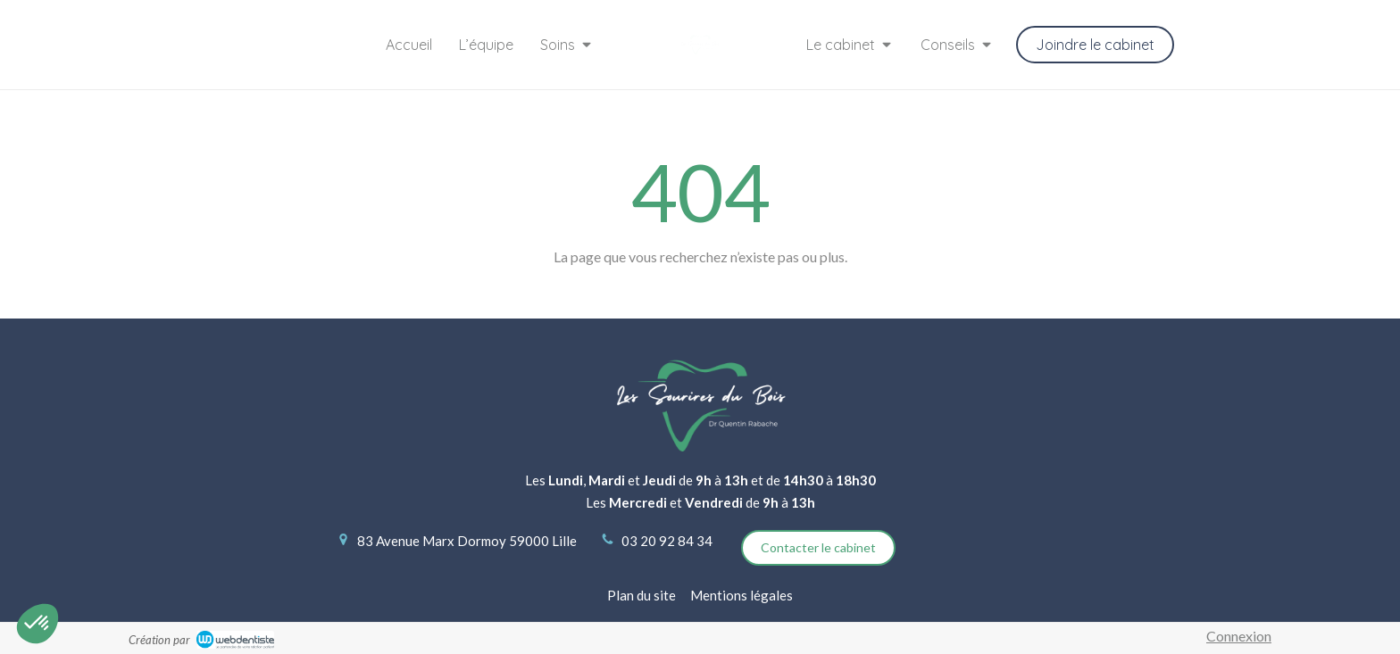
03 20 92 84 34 (666, 541)
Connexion (1238, 635)
